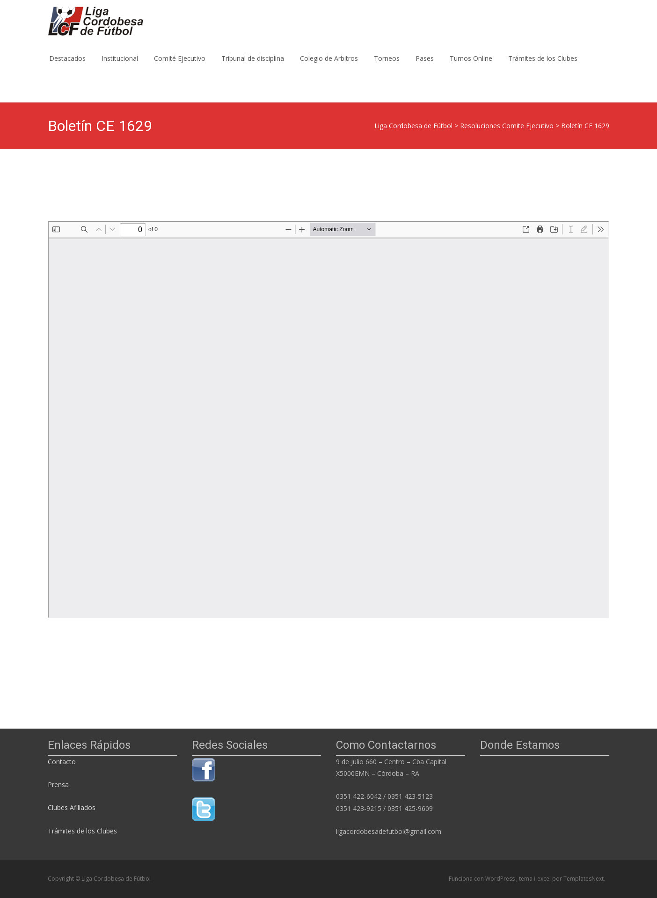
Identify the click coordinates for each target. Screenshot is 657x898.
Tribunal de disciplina (252, 67)
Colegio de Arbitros (329, 67)
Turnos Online (471, 67)
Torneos (387, 67)
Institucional (120, 67)
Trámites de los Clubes (542, 67)
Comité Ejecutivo (179, 67)
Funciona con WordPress (482, 879)
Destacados (67, 67)
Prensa (58, 784)
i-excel (543, 879)
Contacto (63, 761)
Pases (425, 67)
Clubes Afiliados (71, 807)
